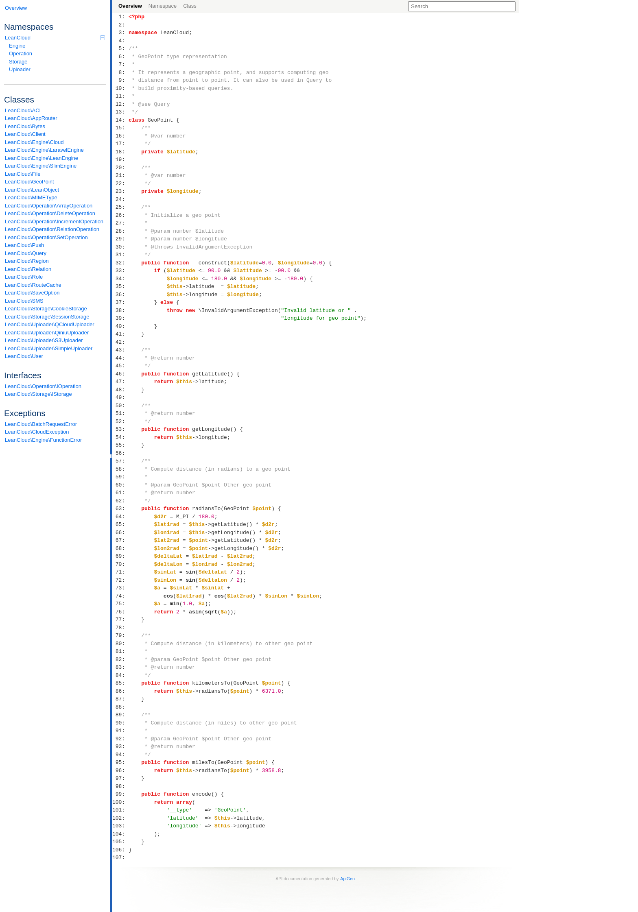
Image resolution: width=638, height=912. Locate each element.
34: (120, 278)
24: (120, 199)
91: (120, 730)
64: (120, 516)
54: (120, 437)
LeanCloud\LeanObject (32, 190)
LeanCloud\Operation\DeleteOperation (50, 213)
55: (120, 445)
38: (120, 310)
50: (120, 405)
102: (120, 818)
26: (120, 215)
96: (120, 770)
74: (120, 596)
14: (120, 120)
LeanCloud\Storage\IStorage (38, 394)
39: (120, 318)
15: (120, 127)
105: (120, 841)
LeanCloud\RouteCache (33, 285)
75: (120, 603)
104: (120, 834)
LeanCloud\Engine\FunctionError (43, 440)
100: (120, 802)
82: (120, 659)
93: (120, 746)
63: (120, 508)
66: (120, 532)
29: (120, 238)
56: (120, 453)
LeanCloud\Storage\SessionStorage (47, 317)
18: (120, 151)
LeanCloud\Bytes (25, 126)
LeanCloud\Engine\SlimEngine (40, 166)
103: (120, 825)
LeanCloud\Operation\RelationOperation (52, 229)
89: (120, 714)
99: (120, 794)
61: (120, 492)
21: (120, 175)
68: (120, 548)
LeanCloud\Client (25, 134)
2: (120, 24)
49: (120, 397)
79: (120, 635)
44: (120, 358)
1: (120, 16)
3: (120, 32)
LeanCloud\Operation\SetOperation (46, 237)
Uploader (20, 69)
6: (120, 56)
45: (120, 365)
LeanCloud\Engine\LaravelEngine (44, 150)
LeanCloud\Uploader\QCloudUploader (49, 324)
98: (120, 786)
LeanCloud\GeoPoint (29, 182)
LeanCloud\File (22, 174)
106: (120, 849)
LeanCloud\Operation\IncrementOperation (54, 221)
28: (120, 231)
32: (120, 262)
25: (120, 207)
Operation (20, 53)
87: (120, 699)
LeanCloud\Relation (28, 269)
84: (120, 675)
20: (120, 167)
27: (120, 223)
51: (120, 413)
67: (120, 540)
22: (120, 183)
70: (120, 564)
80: (120, 643)
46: (120, 373)
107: (120, 857)
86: (120, 691)
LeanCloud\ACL (23, 110)
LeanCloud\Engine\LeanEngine (41, 158)
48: (120, 389)
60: (120, 485)
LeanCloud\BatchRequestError (41, 424)
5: (120, 48)
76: (120, 611)
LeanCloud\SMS (24, 301)
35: (120, 286)
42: (120, 342)
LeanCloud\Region (27, 261)
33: (120, 270)
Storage (18, 62)
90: (120, 723)
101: (120, 810)
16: (120, 136)
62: (120, 500)
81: (120, 651)
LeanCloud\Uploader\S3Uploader (44, 340)
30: (120, 247)
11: (120, 96)
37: (120, 302)
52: (120, 421)
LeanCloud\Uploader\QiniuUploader (47, 332)
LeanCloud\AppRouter (31, 118)
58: (120, 469)
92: (120, 738)
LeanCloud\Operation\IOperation (43, 386)
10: (120, 88)
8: (120, 72)
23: (120, 191)
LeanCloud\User (24, 356)
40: (120, 326)
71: (120, 572)
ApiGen (347, 878)
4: (120, 40)
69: (120, 556)
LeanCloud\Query (25, 253)
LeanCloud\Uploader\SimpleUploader (48, 348)
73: (120, 587)
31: (120, 254)
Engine (17, 46)
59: (120, 476)
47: (120, 381)
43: (120, 349)
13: (120, 112)
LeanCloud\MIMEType (31, 197)
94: (120, 754)
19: (120, 159)
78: (120, 627)
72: (120, 580)
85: (120, 683)
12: (120, 104)
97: (120, 778)
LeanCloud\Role (24, 277)
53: (120, 429)
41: (120, 334)
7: (120, 64)
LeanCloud (55, 38)
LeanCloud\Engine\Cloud (34, 142)
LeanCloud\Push (24, 245)
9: (120, 80)
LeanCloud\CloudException (37, 432)
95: (120, 762)
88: (120, 707)
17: (120, 143)
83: (120, 667)
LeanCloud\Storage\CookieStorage (46, 308)
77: (120, 619)
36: (120, 294)
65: (120, 524)
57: (120, 461)
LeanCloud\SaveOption (32, 293)
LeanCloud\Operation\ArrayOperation (48, 206)
